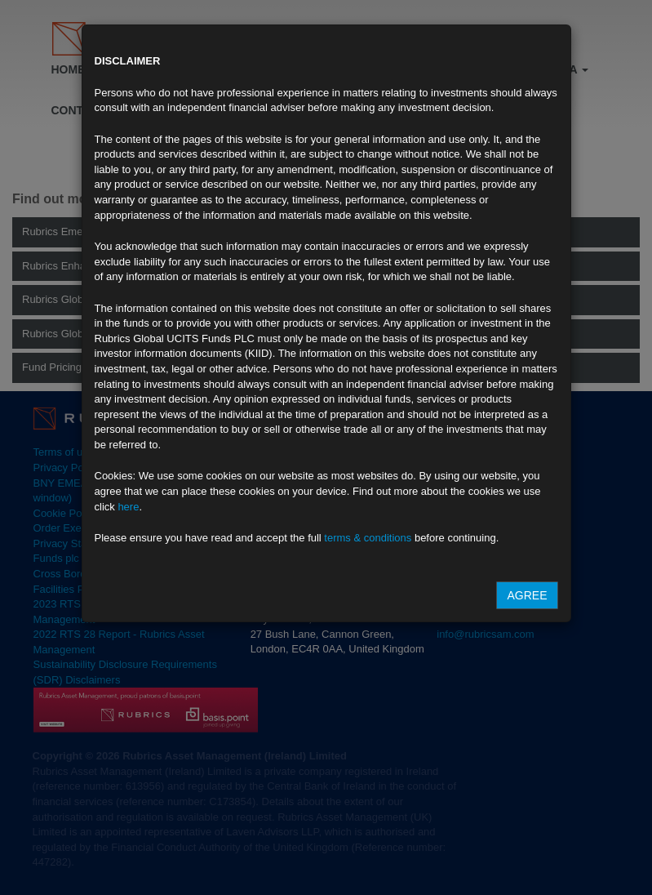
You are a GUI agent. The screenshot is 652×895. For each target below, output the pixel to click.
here (128, 507)
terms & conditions (367, 538)
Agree (527, 595)
